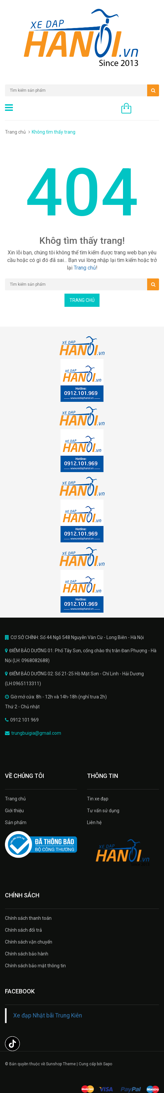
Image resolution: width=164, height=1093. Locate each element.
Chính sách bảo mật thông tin (35, 965)
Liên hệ (94, 822)
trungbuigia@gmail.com (36, 733)
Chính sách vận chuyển (28, 942)
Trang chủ (15, 132)
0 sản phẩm (147, 109)
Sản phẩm (15, 822)
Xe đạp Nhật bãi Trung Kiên (47, 1015)
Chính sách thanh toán (28, 918)
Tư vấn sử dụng (103, 810)
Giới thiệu (14, 810)
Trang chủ (15, 798)
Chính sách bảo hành (26, 953)
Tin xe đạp (97, 798)
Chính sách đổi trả (23, 930)
